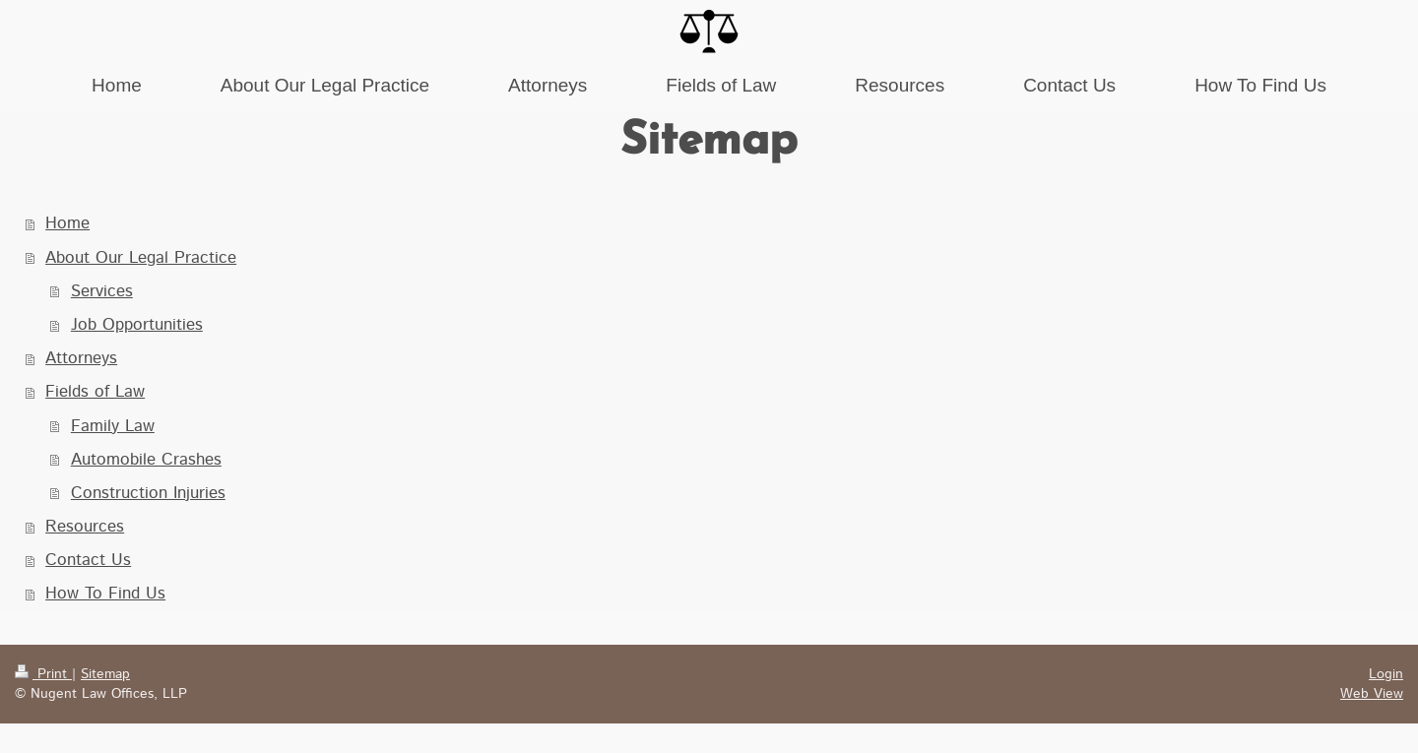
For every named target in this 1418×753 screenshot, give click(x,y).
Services (102, 291)
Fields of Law (95, 392)
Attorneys (81, 358)
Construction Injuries (148, 493)
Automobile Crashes (146, 459)
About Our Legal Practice (140, 258)
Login (1386, 674)
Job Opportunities (137, 325)
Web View (1371, 694)
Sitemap (105, 674)
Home (67, 223)
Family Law (113, 426)
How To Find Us (105, 593)
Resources (84, 526)
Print (43, 674)
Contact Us (88, 560)
